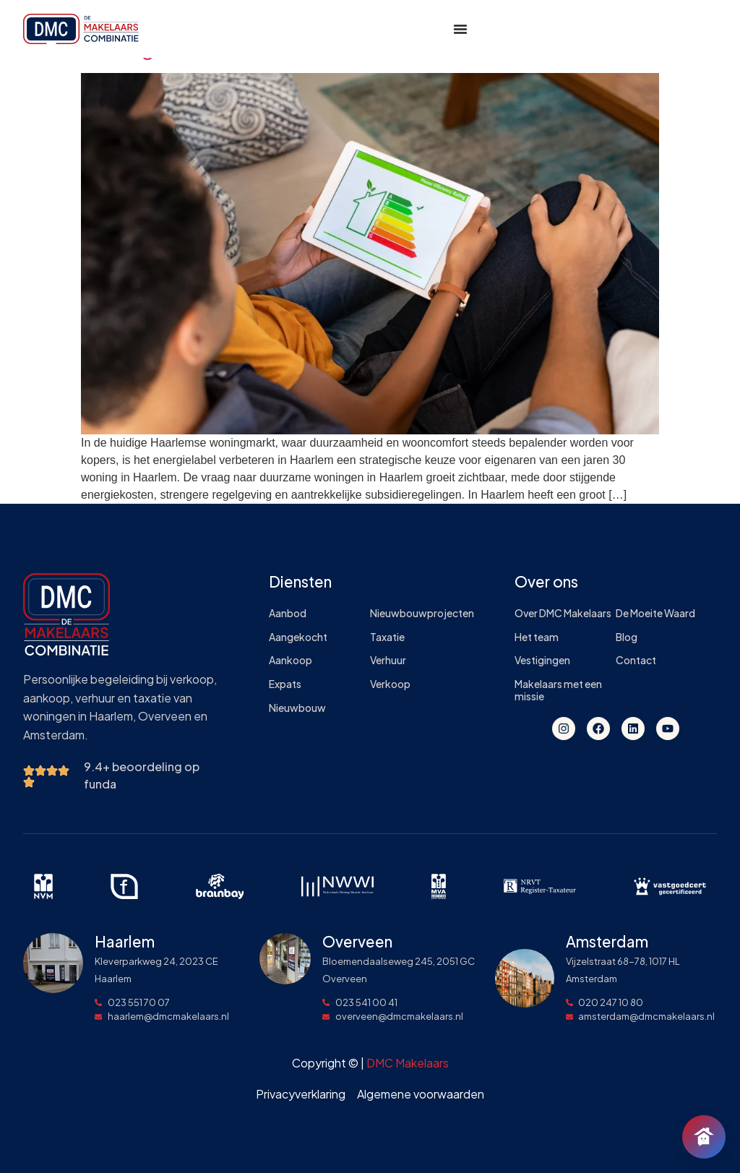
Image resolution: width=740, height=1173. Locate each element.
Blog (626, 637)
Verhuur (388, 660)
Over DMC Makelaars (563, 613)
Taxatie (387, 637)
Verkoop (390, 684)
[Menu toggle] (460, 29)
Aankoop (290, 660)
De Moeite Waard (655, 613)
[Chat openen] (704, 1137)
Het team (537, 637)
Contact (636, 660)
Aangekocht (298, 637)
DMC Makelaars (407, 1062)
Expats (285, 684)
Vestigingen (542, 660)
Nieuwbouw (297, 708)
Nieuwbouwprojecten (420, 613)
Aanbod (287, 613)
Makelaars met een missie (558, 690)
